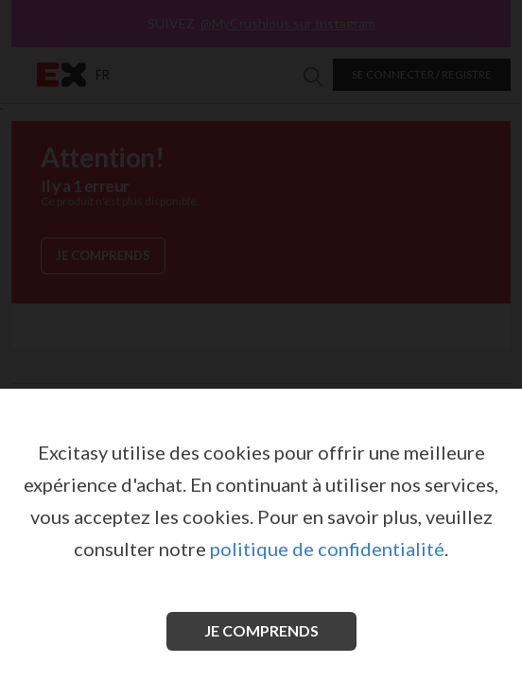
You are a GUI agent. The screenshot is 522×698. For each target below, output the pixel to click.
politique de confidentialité (327, 548)
